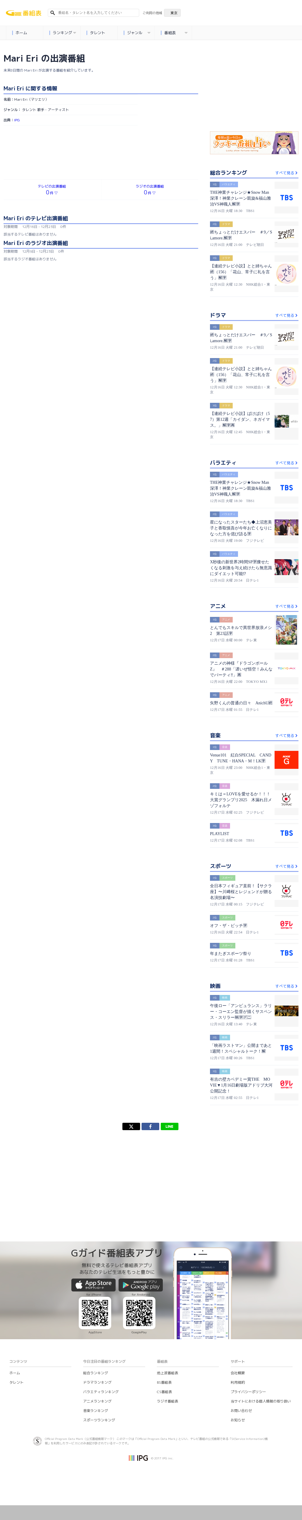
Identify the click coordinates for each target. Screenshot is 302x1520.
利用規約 (238, 1382)
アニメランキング (97, 1401)
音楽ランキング (95, 1410)
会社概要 (238, 1372)
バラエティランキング (101, 1391)
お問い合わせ (241, 1410)
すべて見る (286, 172)
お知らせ (238, 1420)
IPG (17, 119)
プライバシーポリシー (248, 1391)
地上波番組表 (167, 1372)
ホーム (19, 33)
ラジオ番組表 (167, 1401)
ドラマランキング (97, 1382)
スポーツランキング (99, 1420)
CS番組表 (164, 1391)
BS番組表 (164, 1382)
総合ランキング (95, 1372)
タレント (96, 33)
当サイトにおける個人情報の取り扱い (261, 1401)
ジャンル (137, 33)
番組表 (174, 33)
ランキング (62, 33)
